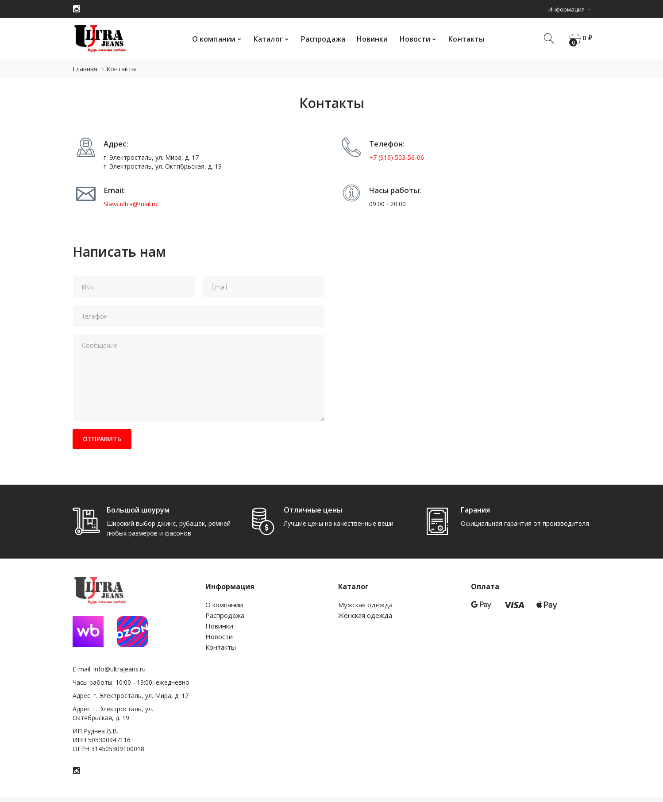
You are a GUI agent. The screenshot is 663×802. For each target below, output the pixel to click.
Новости (412, 39)
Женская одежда (365, 615)
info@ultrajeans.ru (119, 669)
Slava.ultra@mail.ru (131, 204)
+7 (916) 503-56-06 (396, 157)
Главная (85, 69)
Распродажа (320, 39)
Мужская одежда (365, 604)
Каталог (265, 39)
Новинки (369, 39)
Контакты (464, 39)
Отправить (105, 439)
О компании (211, 39)
